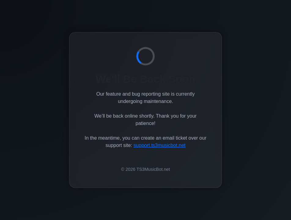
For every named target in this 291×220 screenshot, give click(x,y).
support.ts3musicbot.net (160, 145)
